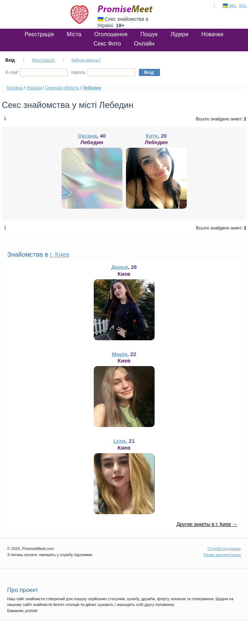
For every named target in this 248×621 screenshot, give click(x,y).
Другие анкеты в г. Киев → (206, 524)
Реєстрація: (43, 60)
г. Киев (59, 254)
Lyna (119, 441)
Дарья (119, 267)
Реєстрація (39, 34)
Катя (152, 136)
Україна (34, 87)
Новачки (212, 34)
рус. (243, 5)
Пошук (148, 34)
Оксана (87, 136)
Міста (74, 34)
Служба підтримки (224, 548)
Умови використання (222, 555)
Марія (119, 354)
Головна (14, 87)
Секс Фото (107, 44)
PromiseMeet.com (125, 9)
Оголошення (110, 34)
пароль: (103, 72)
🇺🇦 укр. (230, 5)
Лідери (179, 34)
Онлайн (144, 44)
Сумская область (62, 87)
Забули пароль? (86, 60)
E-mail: (36, 72)
